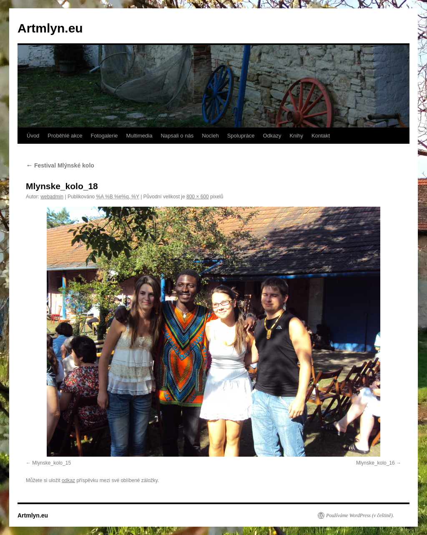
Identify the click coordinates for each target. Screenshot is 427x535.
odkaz (68, 480)
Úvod (33, 135)
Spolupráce (241, 135)
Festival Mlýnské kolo (60, 165)
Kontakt (320, 135)
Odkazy (272, 135)
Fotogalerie (104, 135)
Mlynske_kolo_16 (375, 463)
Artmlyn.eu (50, 28)
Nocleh (210, 135)
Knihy (297, 135)
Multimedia (139, 135)
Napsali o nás (177, 135)
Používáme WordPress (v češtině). (360, 515)
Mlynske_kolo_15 (51, 463)
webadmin (51, 197)
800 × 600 (197, 197)
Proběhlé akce (65, 135)
